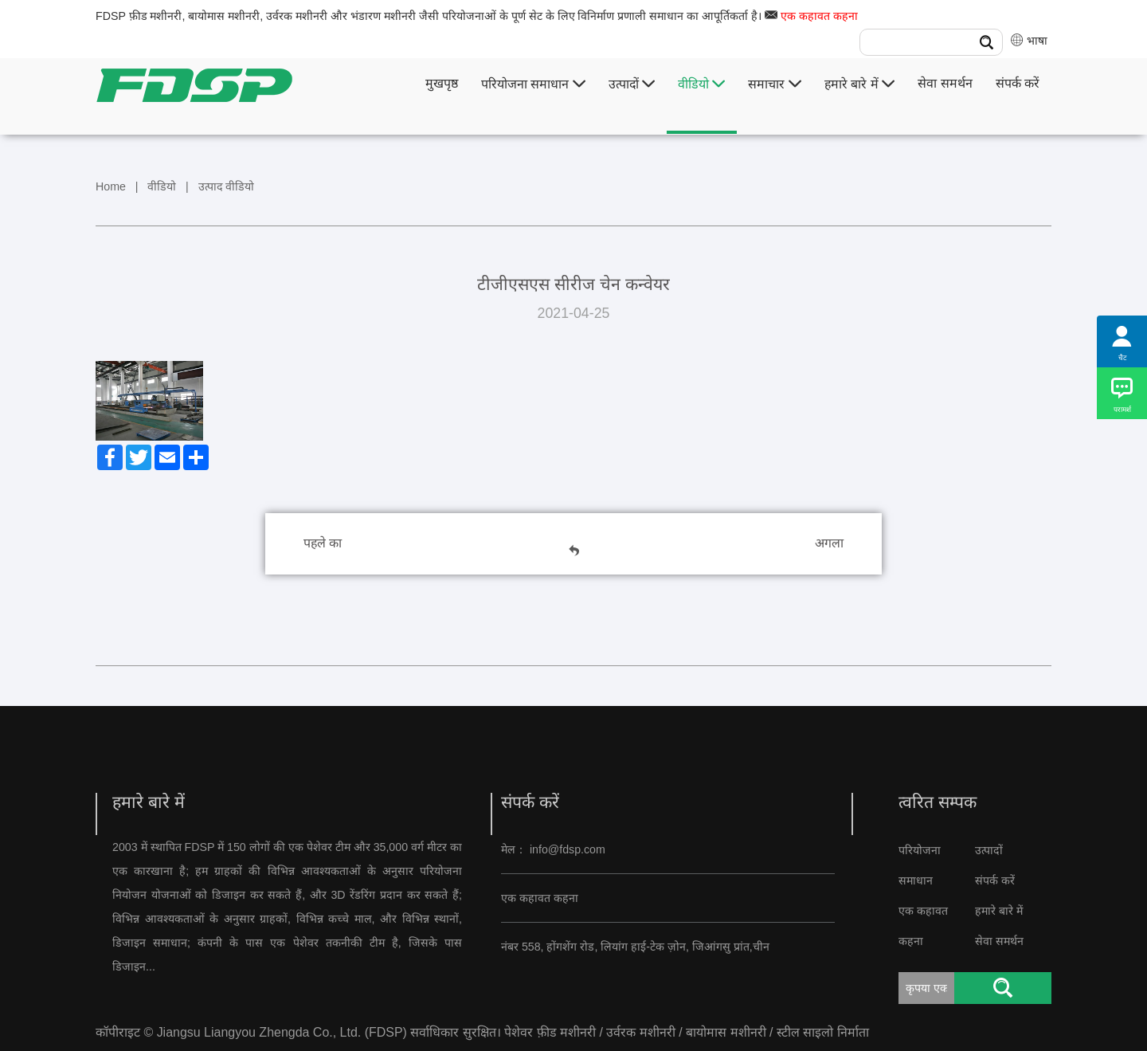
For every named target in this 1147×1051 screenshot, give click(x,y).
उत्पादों (632, 84)
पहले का (322, 543)
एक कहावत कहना (819, 16)
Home (111, 186)
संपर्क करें (1017, 83)
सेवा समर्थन (945, 83)
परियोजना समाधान (533, 84)
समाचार (774, 84)
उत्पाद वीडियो (226, 186)
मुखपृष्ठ (441, 83)
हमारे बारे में (859, 84)
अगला (829, 543)
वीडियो (701, 84)
